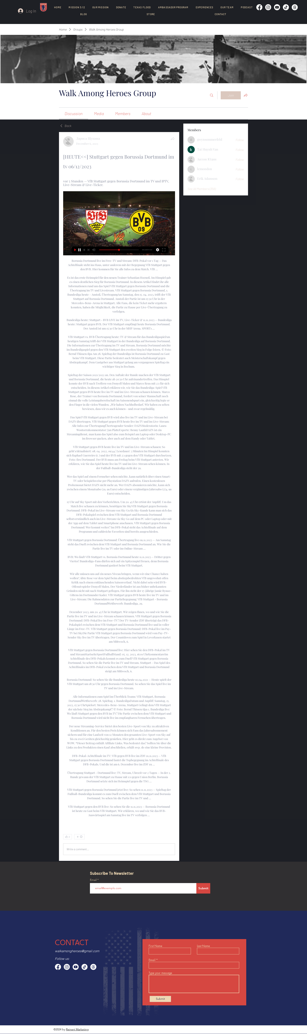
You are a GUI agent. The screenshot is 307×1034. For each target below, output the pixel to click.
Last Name (203, 946)
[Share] (172, 138)
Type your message (160, 973)
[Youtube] (277, 7)
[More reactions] (79, 836)
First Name (155, 946)
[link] (73, 113)
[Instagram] (268, 7)
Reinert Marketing (77, 1029)
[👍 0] (67, 836)
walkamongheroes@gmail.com (77, 951)
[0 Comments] (164, 837)
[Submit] (203, 888)
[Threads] (295, 7)
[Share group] (245, 95)
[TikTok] (286, 7)
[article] (119, 496)
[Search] (211, 95)
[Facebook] (259, 7)
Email (93, 879)
